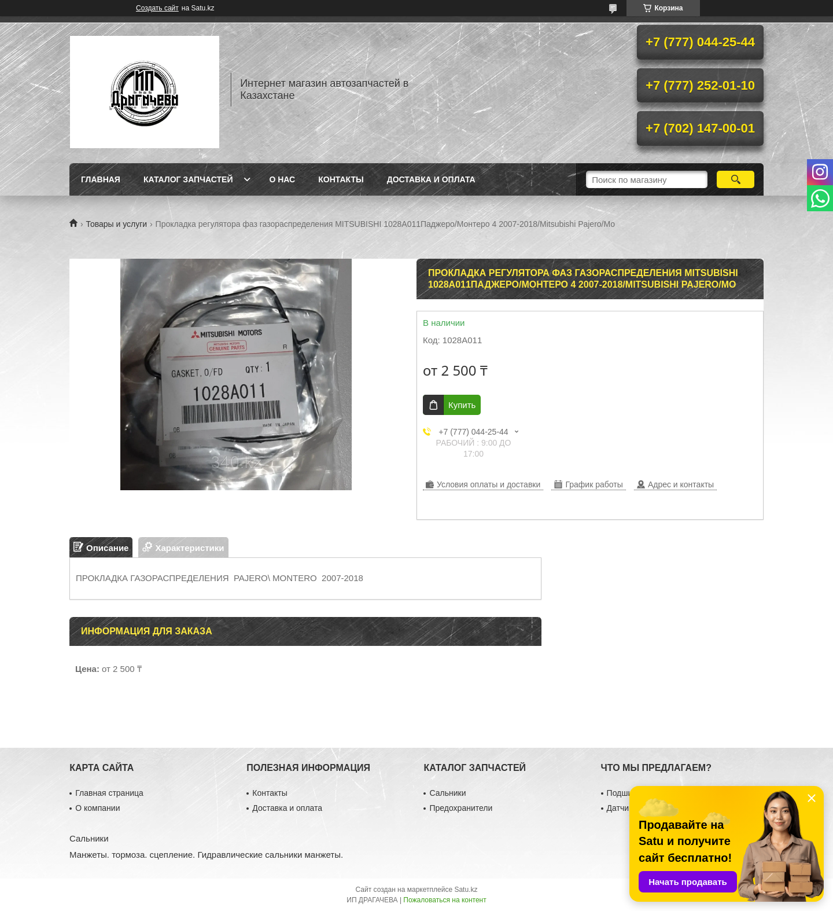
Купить (462, 405)
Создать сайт (157, 8)
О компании (97, 808)
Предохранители (460, 808)
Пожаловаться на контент (444, 900)
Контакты (340, 179)
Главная (100, 179)
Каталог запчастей (188, 179)
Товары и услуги (116, 224)
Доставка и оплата (431, 179)
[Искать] (735, 179)
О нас (282, 179)
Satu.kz (465, 890)
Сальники (447, 793)
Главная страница (109, 793)
